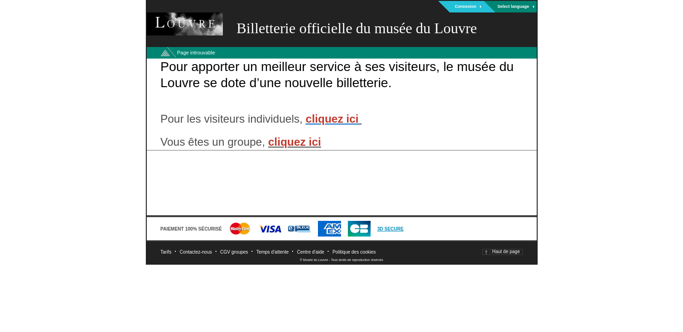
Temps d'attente (272, 252)
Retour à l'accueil (165, 52)
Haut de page (506, 251)
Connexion (465, 6)
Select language (513, 6)
